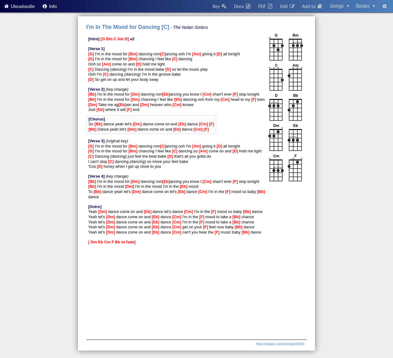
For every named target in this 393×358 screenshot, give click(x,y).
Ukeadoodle (19, 6)
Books (365, 6)
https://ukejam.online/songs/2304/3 (280, 344)
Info (49, 6)
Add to (312, 6)
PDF (266, 6)
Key (220, 6)
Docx (242, 6)
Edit (287, 6)
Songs (339, 6)
